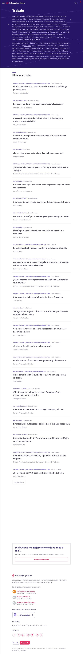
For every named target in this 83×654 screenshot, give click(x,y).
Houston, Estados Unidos (25, 604)
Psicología (17, 149)
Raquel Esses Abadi (23, 597)
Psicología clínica (20, 100)
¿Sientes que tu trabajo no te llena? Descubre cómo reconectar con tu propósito (36, 393)
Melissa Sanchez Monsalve (26, 591)
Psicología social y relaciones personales (29, 244)
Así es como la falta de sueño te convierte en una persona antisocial (39, 376)
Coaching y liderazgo (21, 389)
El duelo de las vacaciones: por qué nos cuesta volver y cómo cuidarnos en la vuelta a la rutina (41, 264)
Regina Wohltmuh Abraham (26, 602)
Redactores (21, 625)
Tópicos (28, 625)
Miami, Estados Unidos (24, 599)
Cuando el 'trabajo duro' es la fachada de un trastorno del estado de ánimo (39, 137)
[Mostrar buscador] (75, 3)
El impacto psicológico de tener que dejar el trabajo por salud (41, 216)
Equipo (14, 625)
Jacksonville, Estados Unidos (26, 593)
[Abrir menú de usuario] (79, 3)
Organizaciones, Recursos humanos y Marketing (31, 83)
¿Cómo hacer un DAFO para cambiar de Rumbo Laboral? (38, 472)
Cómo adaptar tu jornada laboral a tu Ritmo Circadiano (38, 297)
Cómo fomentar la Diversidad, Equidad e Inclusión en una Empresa (39, 457)
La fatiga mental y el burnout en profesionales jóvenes (38, 103)
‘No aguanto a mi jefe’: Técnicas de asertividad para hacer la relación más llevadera (40, 313)
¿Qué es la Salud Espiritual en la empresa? (32, 346)
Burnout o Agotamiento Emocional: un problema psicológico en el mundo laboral (41, 439)
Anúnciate (35, 625)
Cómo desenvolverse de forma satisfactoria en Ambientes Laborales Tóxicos (40, 330)
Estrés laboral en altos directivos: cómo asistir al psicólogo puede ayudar (40, 88)
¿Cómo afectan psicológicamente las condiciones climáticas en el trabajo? (40, 281)
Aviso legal (61, 648)
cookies (23, 650)
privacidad (15, 650)
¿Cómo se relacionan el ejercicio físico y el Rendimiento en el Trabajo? (41, 169)
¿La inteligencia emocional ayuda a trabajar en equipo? (38, 153)
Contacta (43, 625)
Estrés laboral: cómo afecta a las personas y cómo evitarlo (39, 360)
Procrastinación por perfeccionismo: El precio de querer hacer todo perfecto (41, 186)
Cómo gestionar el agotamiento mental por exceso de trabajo (41, 202)
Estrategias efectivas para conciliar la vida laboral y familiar (40, 248)
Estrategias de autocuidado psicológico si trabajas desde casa (41, 423)
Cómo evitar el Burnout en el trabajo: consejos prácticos (38, 409)
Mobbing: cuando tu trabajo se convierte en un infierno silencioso (38, 232)
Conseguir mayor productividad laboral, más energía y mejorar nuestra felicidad (38, 120)
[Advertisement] (41, 515)
